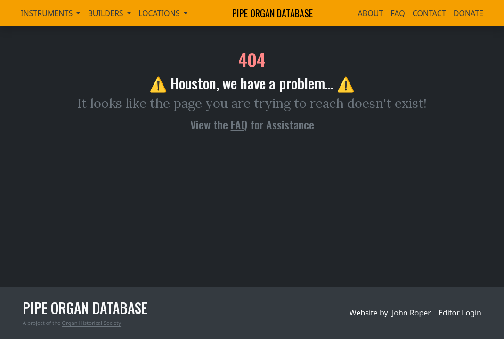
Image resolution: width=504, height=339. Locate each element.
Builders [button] (106, 13)
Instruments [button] (47, 13)
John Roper (411, 312)
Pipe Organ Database (272, 13)
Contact (429, 13)
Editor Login (460, 312)
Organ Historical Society (91, 322)
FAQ (397, 13)
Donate (468, 13)
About (370, 13)
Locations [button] (160, 13)
